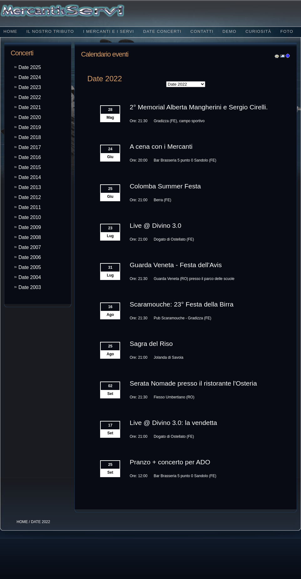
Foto (286, 31)
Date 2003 (29, 287)
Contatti (202, 31)
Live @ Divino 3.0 (155, 225)
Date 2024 (29, 77)
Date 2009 (29, 227)
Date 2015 (29, 167)
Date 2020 (29, 117)
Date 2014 (29, 177)
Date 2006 (29, 257)
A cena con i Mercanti (161, 146)
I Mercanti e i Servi (108, 31)
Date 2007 (29, 247)
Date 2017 (29, 147)
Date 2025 (29, 67)
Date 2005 (29, 267)
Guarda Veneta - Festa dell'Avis (176, 264)
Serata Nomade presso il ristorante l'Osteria (193, 383)
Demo (229, 31)
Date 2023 (29, 87)
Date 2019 (29, 127)
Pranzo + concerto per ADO (170, 462)
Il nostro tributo (50, 31)
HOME (22, 522)
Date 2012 (29, 197)
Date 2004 (29, 277)
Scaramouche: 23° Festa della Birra (181, 304)
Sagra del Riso (151, 343)
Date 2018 (29, 137)
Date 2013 (29, 187)
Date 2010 (29, 217)
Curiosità (258, 31)
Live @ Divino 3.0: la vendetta (173, 422)
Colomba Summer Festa (165, 186)
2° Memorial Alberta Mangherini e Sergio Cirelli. (199, 107)
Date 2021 (29, 107)
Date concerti (162, 31)
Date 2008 (29, 237)
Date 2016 (29, 157)
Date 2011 (29, 207)
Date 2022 (29, 97)
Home (10, 31)
